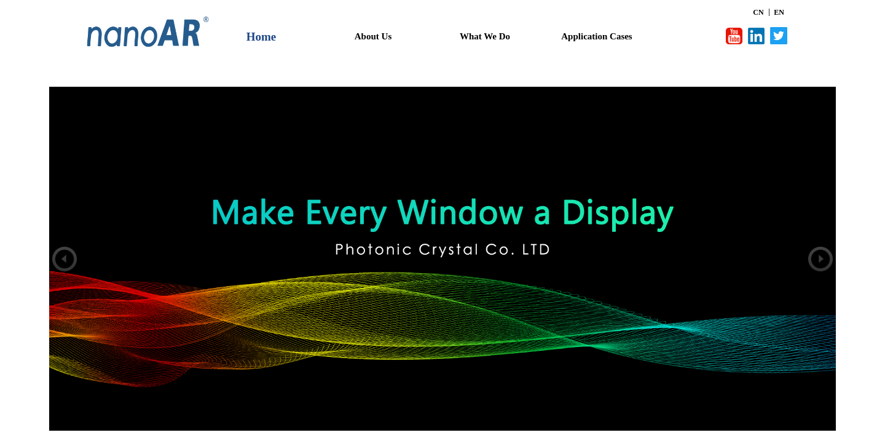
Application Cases (596, 36)
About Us (373, 36)
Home (261, 36)
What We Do (485, 36)
